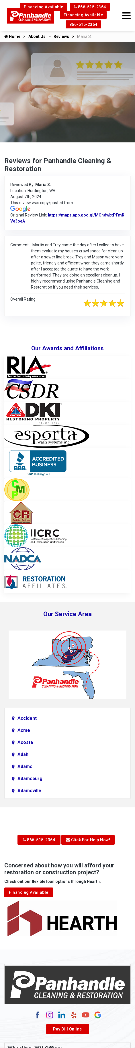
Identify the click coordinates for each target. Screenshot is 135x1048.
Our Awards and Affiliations (67, 348)
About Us (37, 36)
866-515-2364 (90, 7)
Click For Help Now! (88, 840)
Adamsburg (29, 778)
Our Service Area (67, 614)
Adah (22, 754)
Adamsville (29, 790)
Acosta (25, 742)
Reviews (61, 36)
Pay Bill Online (67, 1029)
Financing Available (43, 7)
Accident (27, 718)
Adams (24, 766)
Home (12, 36)
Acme (23, 730)
